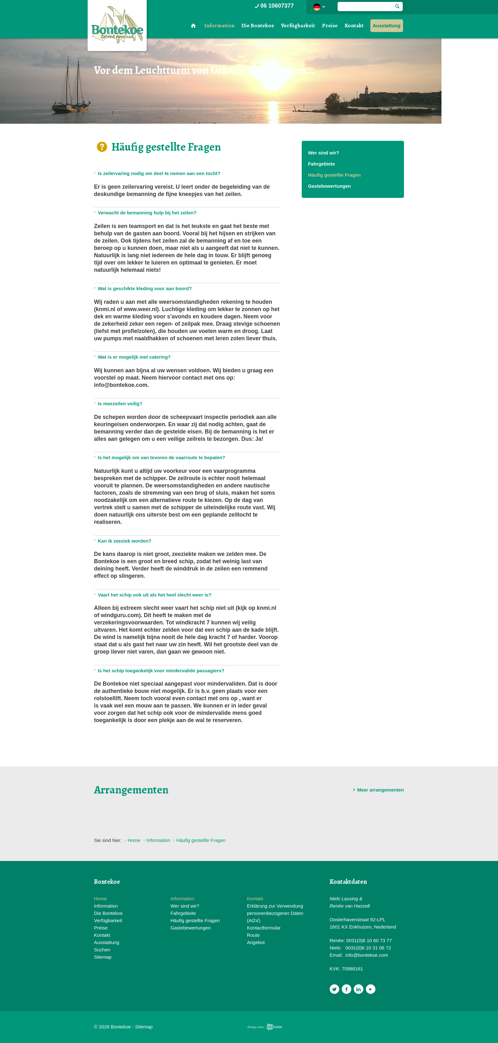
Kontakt (354, 25)
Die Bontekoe (257, 25)
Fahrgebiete (321, 163)
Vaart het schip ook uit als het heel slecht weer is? (155, 594)
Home (100, 898)
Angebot (256, 942)
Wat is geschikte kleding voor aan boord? (145, 288)
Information (219, 25)
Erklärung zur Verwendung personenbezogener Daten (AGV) (275, 913)
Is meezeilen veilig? (120, 403)
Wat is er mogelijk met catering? (134, 357)
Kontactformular (263, 927)
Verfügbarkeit (298, 25)
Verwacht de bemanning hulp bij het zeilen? (147, 212)
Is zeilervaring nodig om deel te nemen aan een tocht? (159, 173)
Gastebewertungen (329, 186)
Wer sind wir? (323, 152)
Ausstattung (387, 25)
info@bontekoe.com (367, 955)
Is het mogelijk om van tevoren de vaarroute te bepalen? (161, 457)
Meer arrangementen (377, 789)
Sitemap (102, 957)
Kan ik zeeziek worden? (124, 541)
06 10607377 (274, 6)
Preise (330, 25)
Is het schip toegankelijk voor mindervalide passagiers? (161, 670)
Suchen (102, 949)
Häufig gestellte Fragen (334, 175)
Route (253, 935)
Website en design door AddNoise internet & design (264, 1027)
